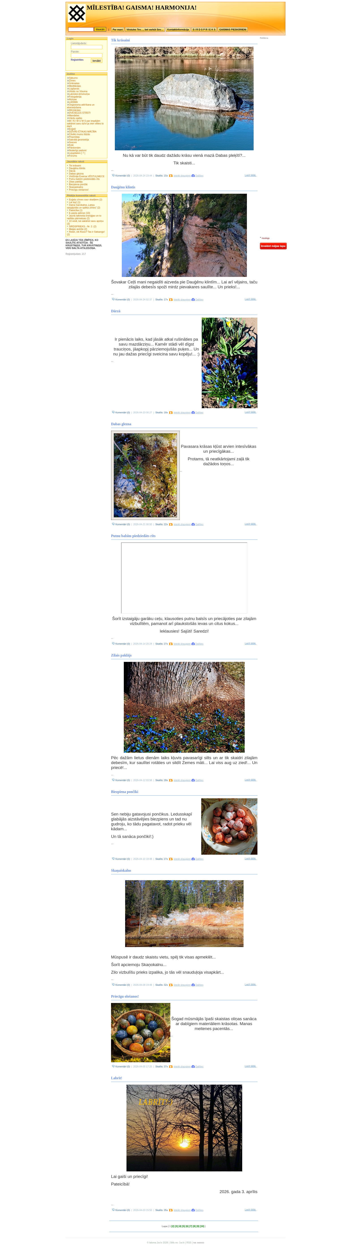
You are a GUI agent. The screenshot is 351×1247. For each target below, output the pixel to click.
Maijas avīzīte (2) (78, 229)
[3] (176, 1226)
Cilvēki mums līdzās (79, 134)
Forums (73, 155)
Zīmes (72, 80)
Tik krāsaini (75, 165)
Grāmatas (74, 83)
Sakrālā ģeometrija (79, 139)
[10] (202, 1226)
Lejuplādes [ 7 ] (77, 153)
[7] (190, 1226)
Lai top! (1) (74, 202)
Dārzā (72, 171)
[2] (172, 1226)
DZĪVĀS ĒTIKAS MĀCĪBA (82, 131)
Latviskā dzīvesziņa (79, 94)
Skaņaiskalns (76, 187)
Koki (71, 145)
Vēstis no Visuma (78, 91)
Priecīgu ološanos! (79, 189)
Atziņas (73, 99)
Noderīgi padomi (77, 150)
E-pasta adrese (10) (79, 213)
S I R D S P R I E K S (204, 29)
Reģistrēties (77, 59)
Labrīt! (116, 1078)
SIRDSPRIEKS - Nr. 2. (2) (82, 226)
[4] (179, 1226)
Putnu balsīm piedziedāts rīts (84, 179)
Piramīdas (74, 137)
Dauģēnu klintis (77, 168)
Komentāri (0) (121, 175)
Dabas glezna (76, 173)
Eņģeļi (72, 128)
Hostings (266, 238)
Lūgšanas (74, 88)
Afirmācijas (75, 110)
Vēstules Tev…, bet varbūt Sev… (144, 29)
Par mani (118, 29)
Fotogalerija (75, 96)
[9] (197, 1226)
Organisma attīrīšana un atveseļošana (80, 106)
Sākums (73, 77)
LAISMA (73, 102)
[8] (194, 1226)
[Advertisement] (273, 69)
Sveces (73, 142)
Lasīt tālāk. (250, 175)
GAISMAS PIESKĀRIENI (232, 29)
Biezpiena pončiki (78, 184)
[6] (187, 1226)
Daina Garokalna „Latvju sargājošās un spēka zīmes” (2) (83, 206)
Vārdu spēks (75, 118)
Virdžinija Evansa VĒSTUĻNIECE (87, 176)
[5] (183, 1226)
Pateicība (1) (75, 210)
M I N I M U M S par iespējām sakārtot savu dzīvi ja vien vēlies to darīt (85, 123)
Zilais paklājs (76, 181)
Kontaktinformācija (178, 29)
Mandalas (74, 115)
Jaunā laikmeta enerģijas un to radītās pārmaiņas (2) (84, 217)
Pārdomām (75, 147)
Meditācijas (75, 86)
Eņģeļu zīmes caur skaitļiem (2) (85, 199)
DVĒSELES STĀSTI (80, 112)
